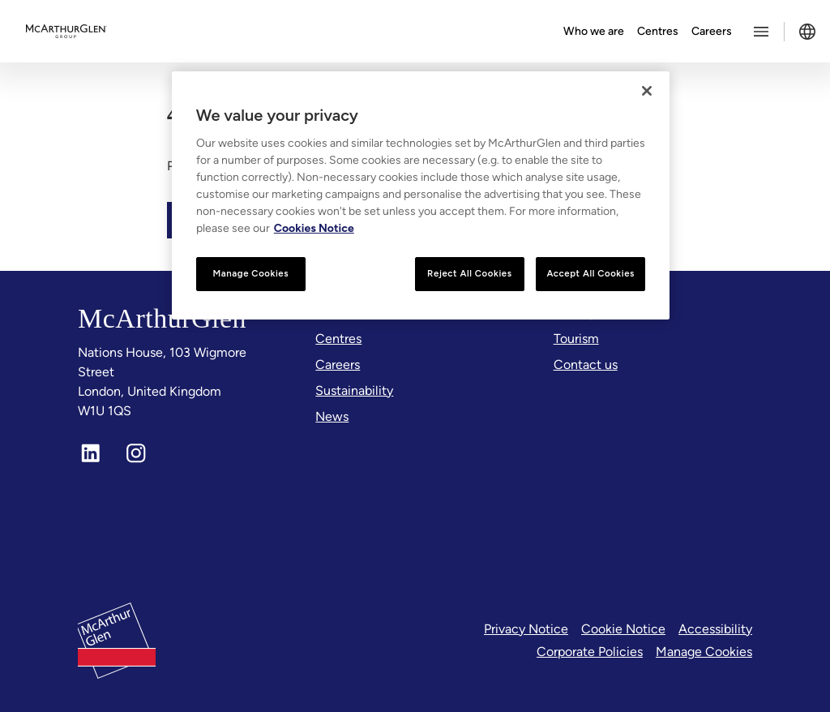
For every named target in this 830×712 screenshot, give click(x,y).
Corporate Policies (590, 651)
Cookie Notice (623, 629)
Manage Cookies (704, 651)
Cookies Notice (314, 228)
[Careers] (337, 365)
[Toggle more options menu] (761, 31)
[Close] (647, 91)
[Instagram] (136, 453)
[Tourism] (576, 339)
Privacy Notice (526, 629)
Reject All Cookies (469, 273)
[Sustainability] (354, 391)
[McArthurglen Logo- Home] (66, 31)
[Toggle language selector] (807, 31)
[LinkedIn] (91, 453)
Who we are (593, 31)
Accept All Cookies (590, 273)
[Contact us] (586, 365)
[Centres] (338, 339)
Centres (657, 31)
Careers (711, 31)
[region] (421, 195)
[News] (332, 417)
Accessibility (715, 629)
